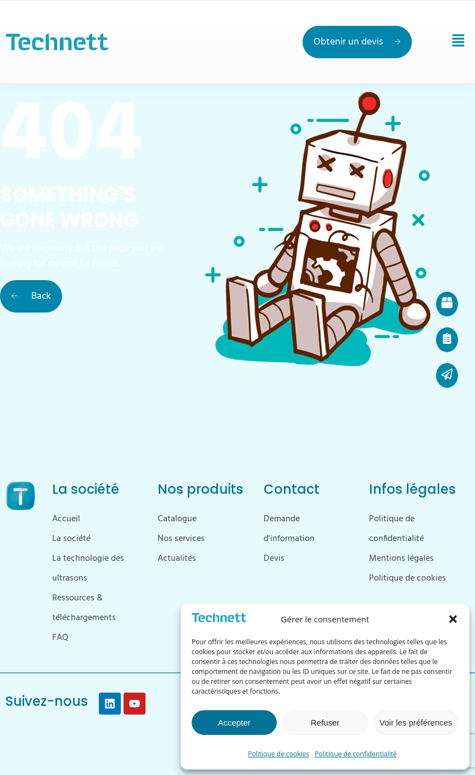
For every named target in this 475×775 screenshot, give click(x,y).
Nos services (181, 539)
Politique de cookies (279, 754)
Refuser (325, 722)
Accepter (234, 722)
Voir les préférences (415, 722)
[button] (453, 619)
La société (71, 539)
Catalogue (177, 519)
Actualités (177, 558)
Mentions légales (401, 558)
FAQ (60, 638)
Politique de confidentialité (355, 754)
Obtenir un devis (357, 42)
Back (31, 296)
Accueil (66, 519)
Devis (274, 558)
